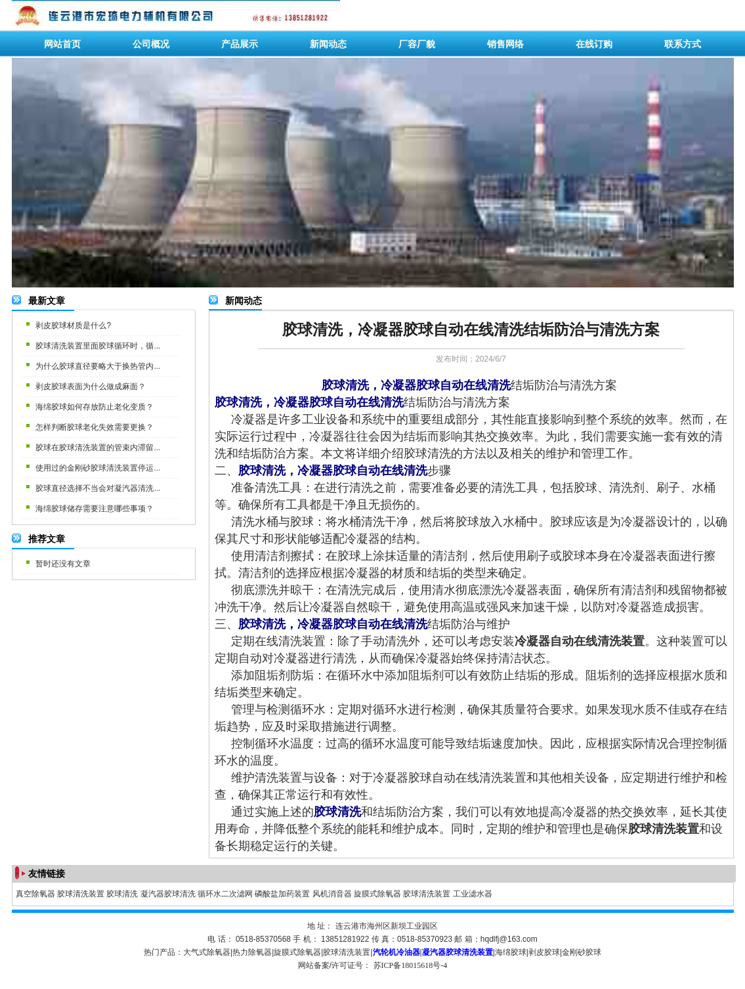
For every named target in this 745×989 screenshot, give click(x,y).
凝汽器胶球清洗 (168, 893)
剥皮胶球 (544, 952)
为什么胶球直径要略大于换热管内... (97, 366)
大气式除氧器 (206, 952)
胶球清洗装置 (80, 893)
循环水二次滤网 (225, 893)
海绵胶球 (510, 952)
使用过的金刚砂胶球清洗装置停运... (97, 468)
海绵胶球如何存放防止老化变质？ (94, 406)
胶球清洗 (122, 893)
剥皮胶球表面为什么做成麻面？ (90, 386)
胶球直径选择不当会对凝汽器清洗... (97, 488)
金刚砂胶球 (581, 952)
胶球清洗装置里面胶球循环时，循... (97, 345)
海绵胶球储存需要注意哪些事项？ (94, 508)
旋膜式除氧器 (377, 893)
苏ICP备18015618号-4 (410, 965)
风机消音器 (332, 893)
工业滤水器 (472, 893)
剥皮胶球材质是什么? (73, 325)
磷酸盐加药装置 (282, 893)
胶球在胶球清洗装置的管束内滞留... (97, 447)
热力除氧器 (252, 952)
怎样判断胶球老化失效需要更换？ (94, 427)
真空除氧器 (35, 893)
